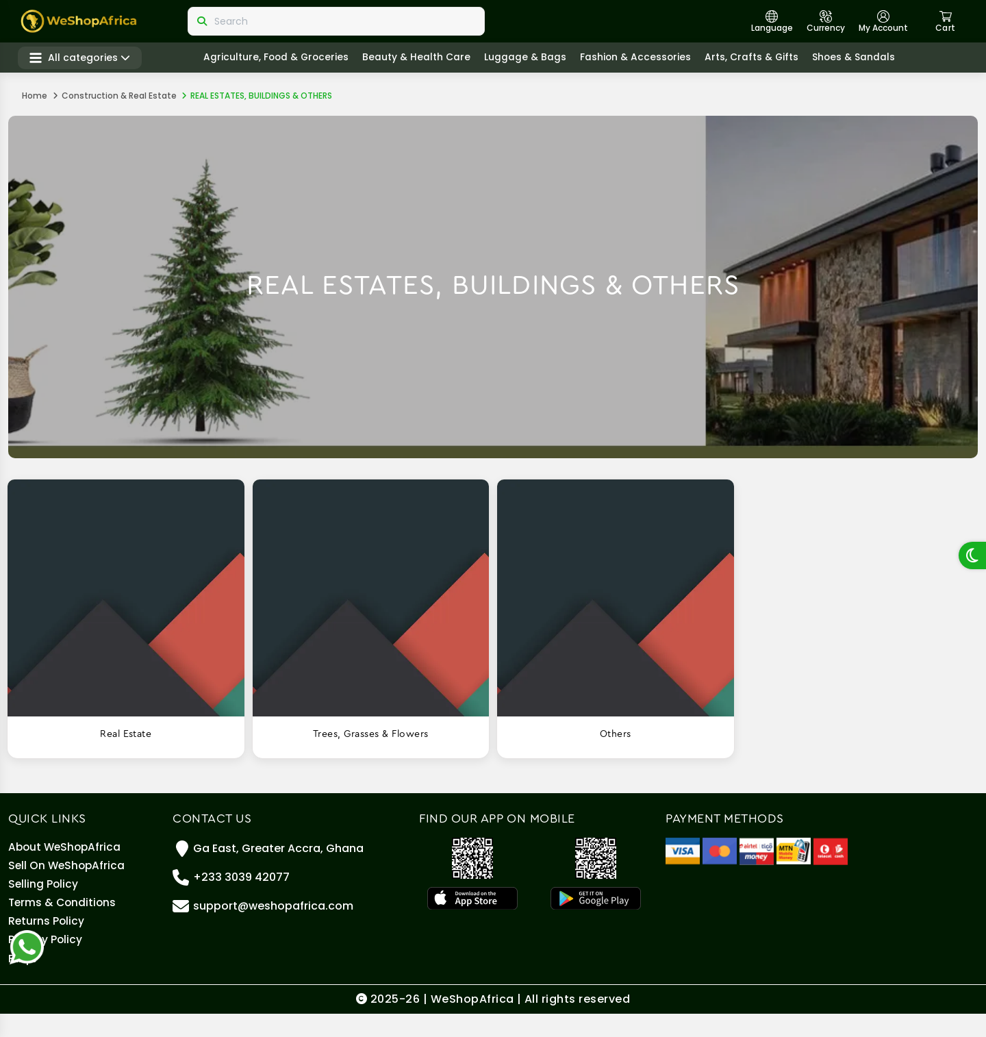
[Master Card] (720, 850)
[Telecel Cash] (830, 850)
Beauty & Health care (423, 59)
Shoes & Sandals (863, 59)
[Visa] (683, 850)
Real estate (125, 734)
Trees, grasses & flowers (371, 734)
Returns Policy (47, 936)
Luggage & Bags (532, 59)
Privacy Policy (45, 958)
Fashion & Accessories (643, 59)
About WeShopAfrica (66, 848)
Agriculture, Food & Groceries (281, 59)
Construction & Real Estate (119, 95)
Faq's (23, 980)
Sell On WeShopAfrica (68, 870)
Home (34, 95)
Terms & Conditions (63, 914)
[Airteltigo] (757, 850)
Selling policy (43, 892)
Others (615, 734)
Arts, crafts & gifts (760, 59)
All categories (84, 59)
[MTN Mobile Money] (793, 850)
